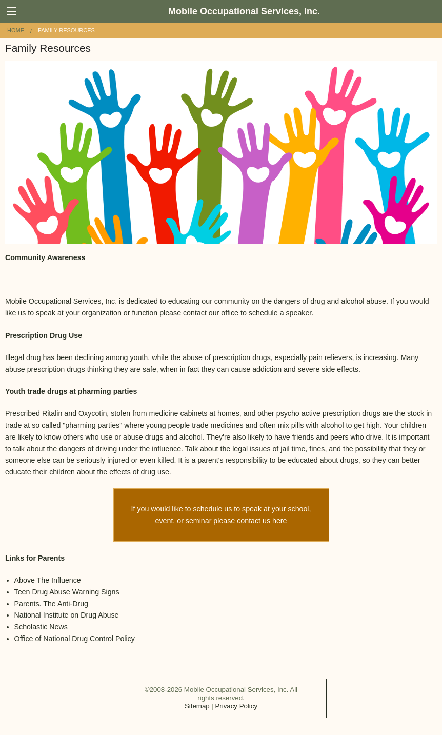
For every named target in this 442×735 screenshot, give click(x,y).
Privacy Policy (236, 706)
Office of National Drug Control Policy (74, 638)
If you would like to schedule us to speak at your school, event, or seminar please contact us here (221, 515)
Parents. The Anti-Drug (51, 604)
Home (15, 30)
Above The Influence (47, 580)
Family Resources (66, 30)
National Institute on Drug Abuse (66, 615)
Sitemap (197, 706)
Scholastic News (41, 627)
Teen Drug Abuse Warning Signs (66, 592)
